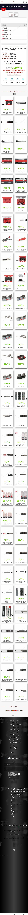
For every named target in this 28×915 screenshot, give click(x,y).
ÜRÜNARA (14, 914)
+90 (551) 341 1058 (9, 863)
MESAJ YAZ (17, 74)
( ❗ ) (17, 884)
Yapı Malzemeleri (9, 776)
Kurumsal (7, 751)
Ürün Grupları (8, 754)
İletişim (6, 762)
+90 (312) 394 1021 (9, 864)
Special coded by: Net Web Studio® (14, 895)
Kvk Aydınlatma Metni (10, 758)
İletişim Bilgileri (8, 790)
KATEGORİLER (9, 914)
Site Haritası (7, 760)
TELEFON (19, 914)
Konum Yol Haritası (9, 794)
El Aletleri (7, 774)
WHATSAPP (24, 914)
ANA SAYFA (4, 914)
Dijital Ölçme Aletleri (10, 780)
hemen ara (10, 74)
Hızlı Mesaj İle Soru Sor (10, 792)
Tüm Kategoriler (9, 772)
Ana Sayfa (7, 749)
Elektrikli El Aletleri (9, 778)
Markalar (6, 756)
